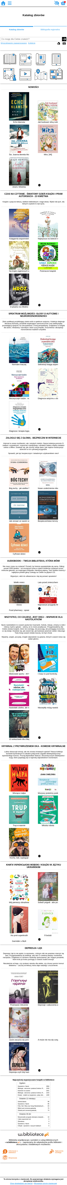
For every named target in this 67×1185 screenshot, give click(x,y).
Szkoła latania (22, 1101)
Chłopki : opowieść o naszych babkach (29, 1126)
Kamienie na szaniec (24, 1090)
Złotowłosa (21, 1121)
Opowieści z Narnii (23, 1086)
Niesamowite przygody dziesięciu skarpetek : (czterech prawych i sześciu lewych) (42, 1117)
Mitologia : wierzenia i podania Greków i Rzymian (32, 1088)
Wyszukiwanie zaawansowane (14, 43)
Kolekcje (31, 43)
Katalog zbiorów (16, 29)
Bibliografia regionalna (50, 29)
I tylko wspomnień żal (24, 1119)
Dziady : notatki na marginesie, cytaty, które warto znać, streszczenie (38, 1095)
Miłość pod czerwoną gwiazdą (27, 1108)
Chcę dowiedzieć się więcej (21, 1183)
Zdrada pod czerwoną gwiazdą (27, 1110)
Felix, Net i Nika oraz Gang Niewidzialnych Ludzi (32, 1106)
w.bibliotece (13, 1142)
